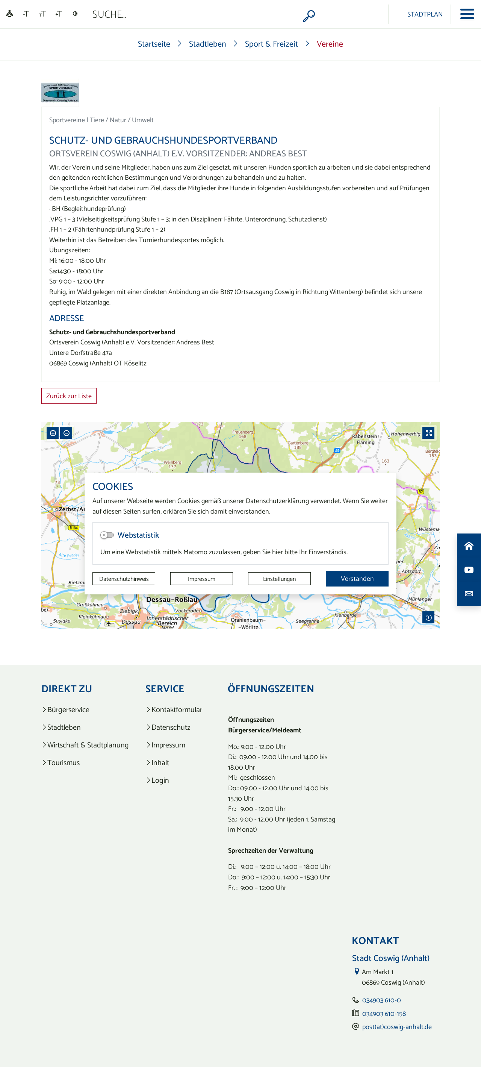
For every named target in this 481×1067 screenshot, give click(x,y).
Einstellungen (279, 578)
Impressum (201, 578)
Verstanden (357, 578)
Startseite (154, 44)
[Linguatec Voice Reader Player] (10, 14)
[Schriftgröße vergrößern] (58, 14)
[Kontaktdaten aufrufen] (469, 594)
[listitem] (85, 709)
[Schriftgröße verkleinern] (26, 14)
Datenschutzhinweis (124, 578)
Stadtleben (207, 44)
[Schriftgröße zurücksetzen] (42, 14)
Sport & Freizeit (271, 44)
